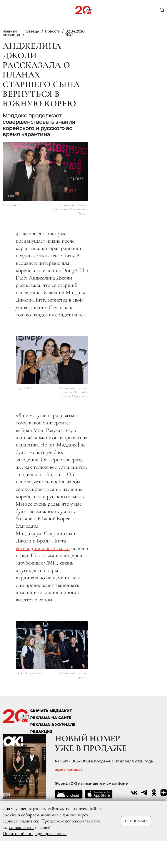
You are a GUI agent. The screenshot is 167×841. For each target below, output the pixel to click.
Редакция (41, 732)
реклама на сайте (50, 718)
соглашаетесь (21, 827)
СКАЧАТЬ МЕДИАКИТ (51, 711)
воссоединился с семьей (43, 548)
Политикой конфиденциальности (35, 833)
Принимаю (136, 821)
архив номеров (69, 770)
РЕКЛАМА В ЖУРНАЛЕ (52, 725)
